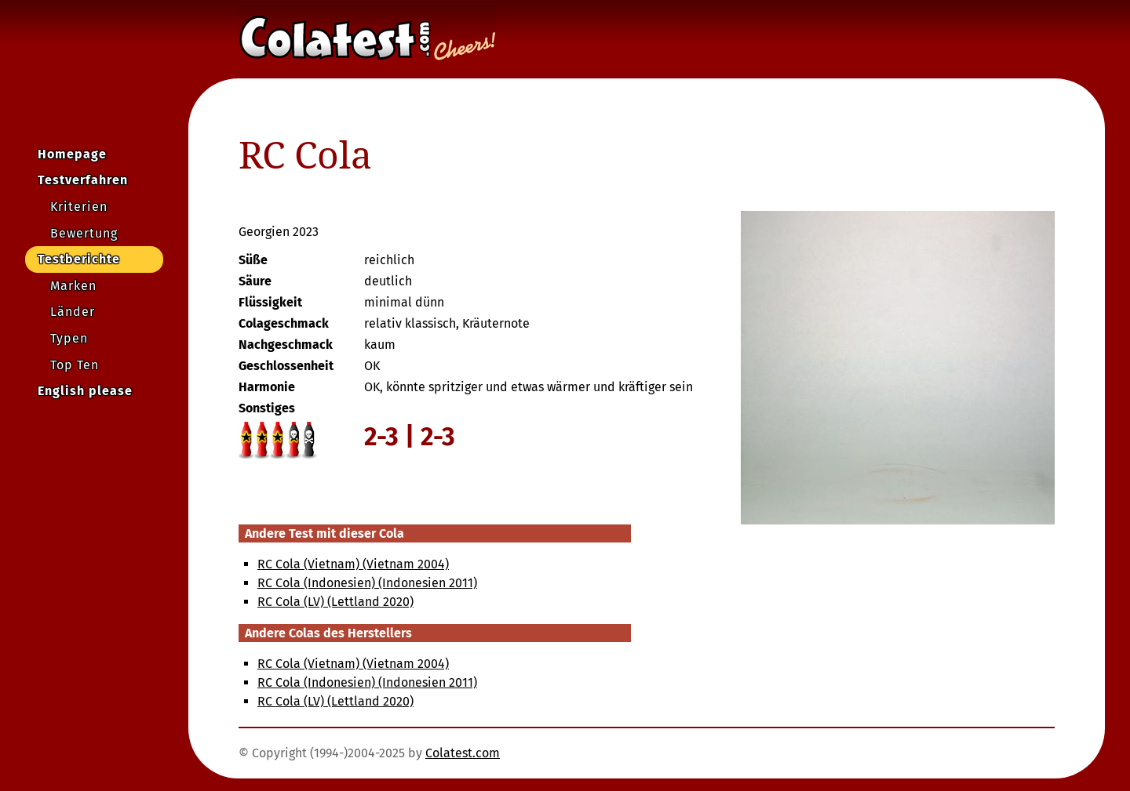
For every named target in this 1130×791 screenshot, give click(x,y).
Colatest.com (462, 753)
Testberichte (79, 259)
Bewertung (84, 233)
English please (85, 390)
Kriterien (79, 206)
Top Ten (74, 364)
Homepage (72, 154)
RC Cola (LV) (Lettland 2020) (335, 601)
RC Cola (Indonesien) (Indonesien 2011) (367, 582)
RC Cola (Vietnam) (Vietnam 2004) (353, 564)
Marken (73, 285)
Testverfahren (83, 179)
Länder (72, 311)
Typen (69, 338)
